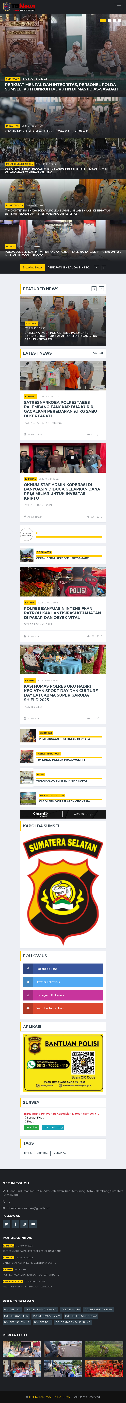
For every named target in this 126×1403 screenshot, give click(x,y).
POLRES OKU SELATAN (52, 795)
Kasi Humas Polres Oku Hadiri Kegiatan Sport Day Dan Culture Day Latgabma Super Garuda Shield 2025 (61, 693)
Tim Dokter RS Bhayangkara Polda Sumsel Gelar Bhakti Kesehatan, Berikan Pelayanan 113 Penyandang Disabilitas (57, 212)
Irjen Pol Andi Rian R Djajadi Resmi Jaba (27, 1286)
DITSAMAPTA (44, 552)
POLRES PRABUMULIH (48, 754)
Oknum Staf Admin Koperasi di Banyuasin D (29, 1263)
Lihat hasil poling (53, 1127)
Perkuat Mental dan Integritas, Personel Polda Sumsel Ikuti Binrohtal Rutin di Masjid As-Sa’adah (61, 87)
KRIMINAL (43, 1153)
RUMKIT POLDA (14, 205)
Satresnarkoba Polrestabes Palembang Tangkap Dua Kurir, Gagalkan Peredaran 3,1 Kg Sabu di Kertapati (61, 336)
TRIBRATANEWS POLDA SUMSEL (51, 1397)
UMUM (28, 1153)
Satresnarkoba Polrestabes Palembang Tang (32, 1251)
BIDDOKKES (46, 733)
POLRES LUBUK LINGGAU (19, 164)
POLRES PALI (42, 1322)
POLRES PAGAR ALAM (46, 1316)
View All (98, 353)
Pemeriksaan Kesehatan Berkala (64, 739)
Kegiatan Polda (13, 1281)
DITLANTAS (12, 126)
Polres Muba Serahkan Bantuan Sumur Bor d (31, 1275)
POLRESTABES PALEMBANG (73, 1322)
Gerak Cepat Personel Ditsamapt (62, 558)
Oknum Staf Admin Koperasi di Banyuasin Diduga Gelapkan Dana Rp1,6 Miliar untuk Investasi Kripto (62, 492)
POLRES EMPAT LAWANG (40, 1309)
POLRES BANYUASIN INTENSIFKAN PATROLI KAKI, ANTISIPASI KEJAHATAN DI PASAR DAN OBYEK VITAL (62, 613)
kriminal (31, 323)
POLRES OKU (12, 1309)
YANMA (40, 774)
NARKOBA (59, 1153)
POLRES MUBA (70, 1309)
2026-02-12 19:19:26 (34, 78)
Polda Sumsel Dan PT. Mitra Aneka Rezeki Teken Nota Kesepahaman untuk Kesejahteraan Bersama (63, 253)
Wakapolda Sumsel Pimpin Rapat (62, 780)
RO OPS (10, 246)
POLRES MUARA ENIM (98, 1309)
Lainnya (29, 602)
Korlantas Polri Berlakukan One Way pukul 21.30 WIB (46, 131)
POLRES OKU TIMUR (16, 1322)
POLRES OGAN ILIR (16, 1316)
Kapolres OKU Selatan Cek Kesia (64, 801)
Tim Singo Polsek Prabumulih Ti (61, 759)
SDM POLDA (12, 79)
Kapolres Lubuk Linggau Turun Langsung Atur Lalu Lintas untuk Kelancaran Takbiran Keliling (56, 171)
